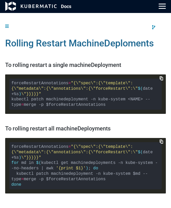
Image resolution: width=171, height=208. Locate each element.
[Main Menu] (162, 6)
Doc (66, 6)
